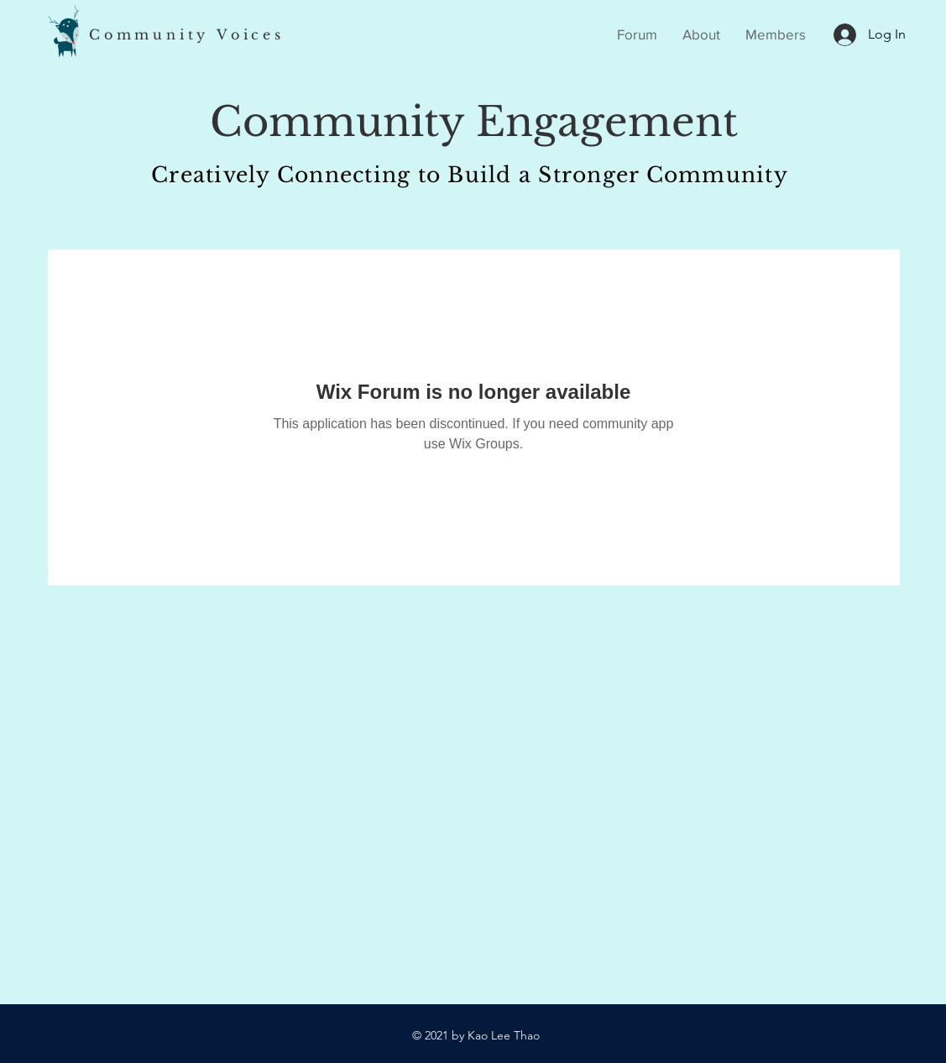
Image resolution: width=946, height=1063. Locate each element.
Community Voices (187, 34)
